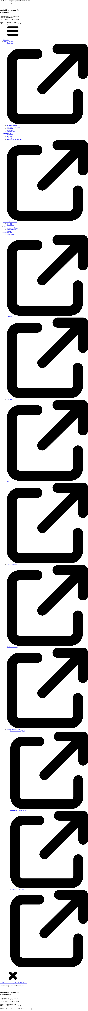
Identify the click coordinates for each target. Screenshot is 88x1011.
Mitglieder (10, 136)
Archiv (5, 226)
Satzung (8, 3)
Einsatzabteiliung (8, 41)
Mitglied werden (15, 983)
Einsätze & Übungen (12, 228)
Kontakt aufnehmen (5, 983)
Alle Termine (23, 983)
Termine (2, 3)
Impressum (28, 1009)
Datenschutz (35, 1009)
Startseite (6, 40)
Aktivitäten (10, 134)
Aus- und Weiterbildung (13, 127)
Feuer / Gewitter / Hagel (13, 729)
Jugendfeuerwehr (8, 133)
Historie (9, 231)
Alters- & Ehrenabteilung (10, 222)
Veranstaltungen (11, 229)
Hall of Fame (10, 225)
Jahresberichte (11, 131)
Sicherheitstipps (7, 232)
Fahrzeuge (10, 128)
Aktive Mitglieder (12, 125)
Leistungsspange (11, 138)
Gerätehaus (10, 130)
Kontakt (14, 3)
